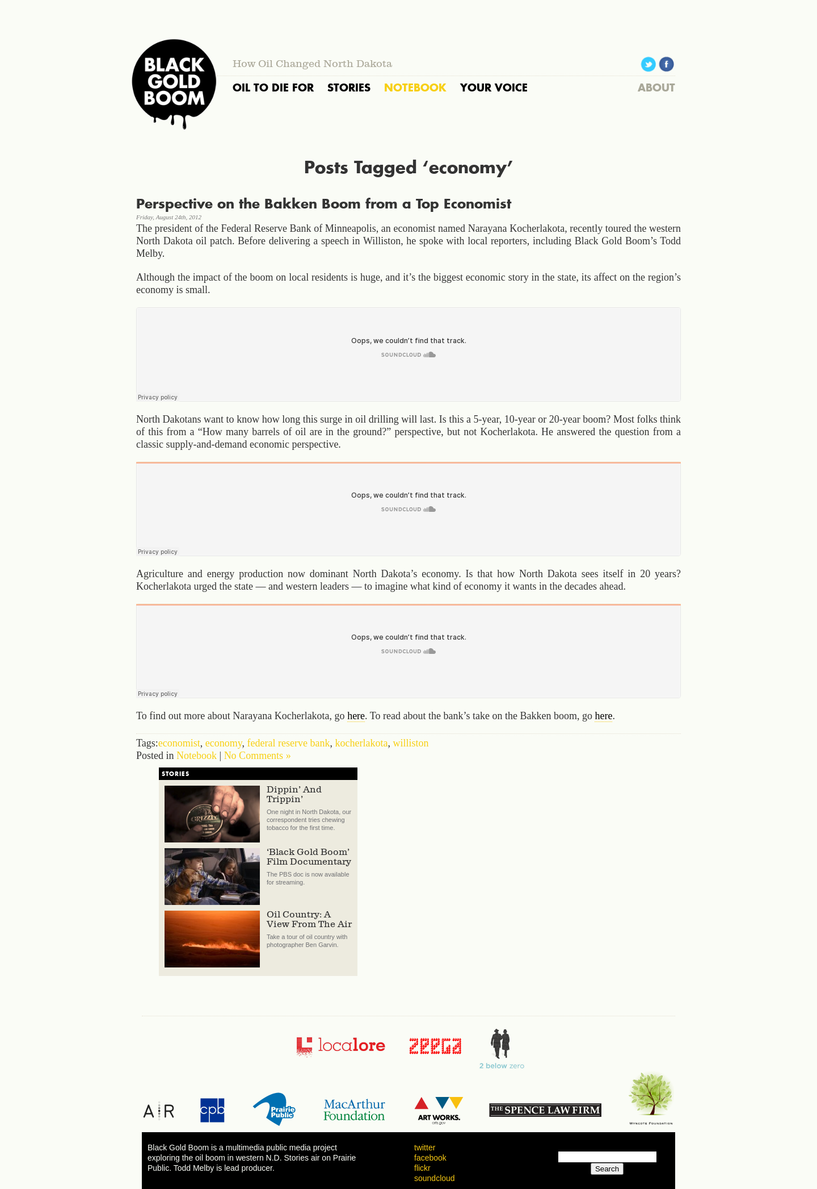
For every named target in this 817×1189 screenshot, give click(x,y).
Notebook (196, 755)
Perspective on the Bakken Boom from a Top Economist (323, 203)
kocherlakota (361, 743)
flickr (422, 1168)
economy (223, 743)
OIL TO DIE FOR (273, 87)
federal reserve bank (288, 743)
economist (179, 743)
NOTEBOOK (415, 87)
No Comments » (257, 755)
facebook (430, 1157)
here (356, 715)
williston (410, 743)
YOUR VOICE (494, 87)
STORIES (348, 87)
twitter (424, 1147)
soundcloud (434, 1178)
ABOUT (656, 87)
